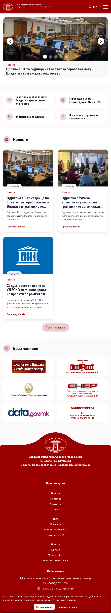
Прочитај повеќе (16, 226)
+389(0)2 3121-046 (55, 583)
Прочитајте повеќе (65, 599)
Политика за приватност (55, 560)
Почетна (55, 493)
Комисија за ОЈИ (55, 534)
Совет (56, 509)
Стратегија (55, 498)
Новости (11, 192)
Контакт (55, 549)
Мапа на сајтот (55, 555)
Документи (55, 504)
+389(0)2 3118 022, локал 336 (56, 588)
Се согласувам (44, 606)
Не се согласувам (67, 607)
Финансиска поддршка (55, 529)
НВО (55, 518)
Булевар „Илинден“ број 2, (55, 578)
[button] (45, 57)
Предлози (55, 524)
